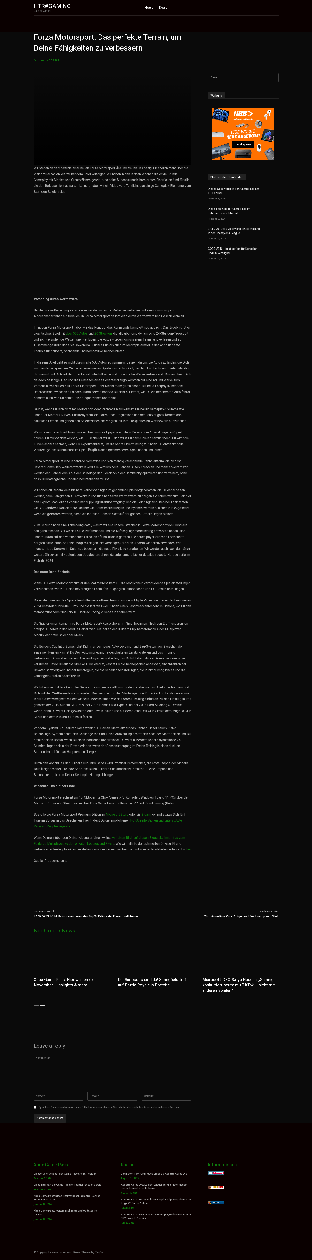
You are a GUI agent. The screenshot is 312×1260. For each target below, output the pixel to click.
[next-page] (42, 1003)
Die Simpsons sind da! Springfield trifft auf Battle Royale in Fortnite (153, 982)
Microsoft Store (117, 814)
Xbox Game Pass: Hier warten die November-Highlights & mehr (64, 982)
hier (188, 849)
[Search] (274, 77)
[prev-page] (36, 1003)
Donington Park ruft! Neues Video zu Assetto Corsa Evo (154, 1174)
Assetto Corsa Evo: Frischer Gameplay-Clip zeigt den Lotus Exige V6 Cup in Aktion (156, 1201)
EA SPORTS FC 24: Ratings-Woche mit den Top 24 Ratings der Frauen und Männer (86, 916)
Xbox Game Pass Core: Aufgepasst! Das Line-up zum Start (241, 916)
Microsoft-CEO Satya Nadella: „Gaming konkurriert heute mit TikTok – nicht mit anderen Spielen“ (238, 985)
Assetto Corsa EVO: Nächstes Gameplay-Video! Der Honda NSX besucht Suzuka (156, 1216)
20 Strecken (103, 333)
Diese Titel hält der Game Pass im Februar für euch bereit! (229, 211)
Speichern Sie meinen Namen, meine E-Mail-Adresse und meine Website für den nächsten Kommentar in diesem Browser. (109, 1107)
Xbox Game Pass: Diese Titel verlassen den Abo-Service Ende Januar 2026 (67, 1197)
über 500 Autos (77, 333)
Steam (146, 814)
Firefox (216, 1202)
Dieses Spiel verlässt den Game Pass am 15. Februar (65, 1174)
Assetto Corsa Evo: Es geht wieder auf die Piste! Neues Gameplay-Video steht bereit (154, 1186)
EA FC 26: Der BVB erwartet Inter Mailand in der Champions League (234, 231)
